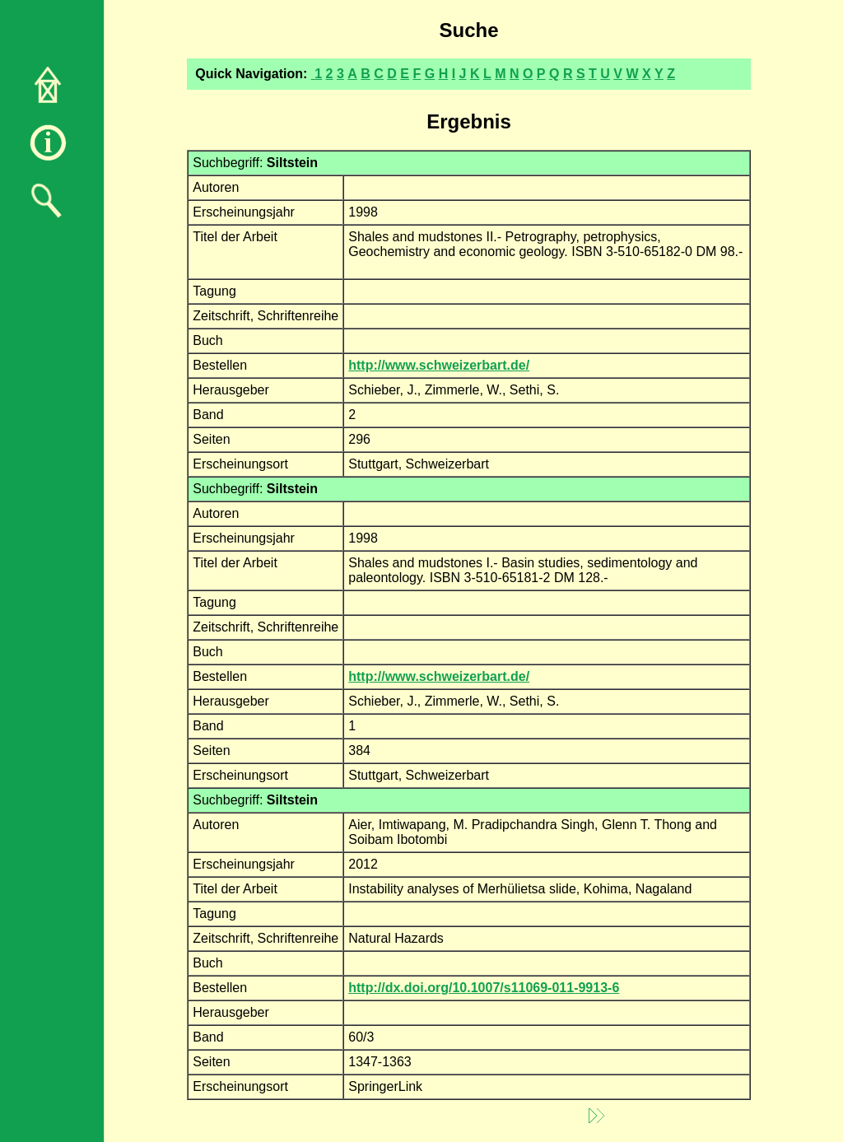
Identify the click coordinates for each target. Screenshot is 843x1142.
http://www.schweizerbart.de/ (438, 365)
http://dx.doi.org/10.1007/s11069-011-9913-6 (483, 988)
